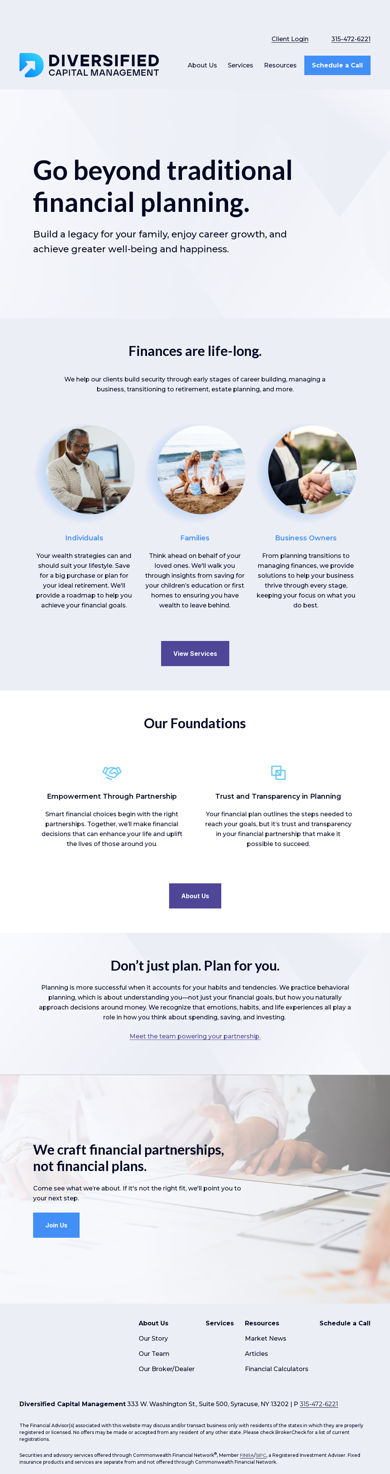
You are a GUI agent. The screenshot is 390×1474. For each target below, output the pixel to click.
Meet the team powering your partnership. (195, 1017)
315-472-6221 (351, 20)
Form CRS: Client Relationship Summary (84, 1396)
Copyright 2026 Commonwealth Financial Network (141, 1450)
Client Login (290, 20)
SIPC (261, 1349)
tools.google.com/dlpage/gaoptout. (57, 1434)
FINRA (247, 1349)
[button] (202, 46)
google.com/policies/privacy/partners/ (92, 1427)
